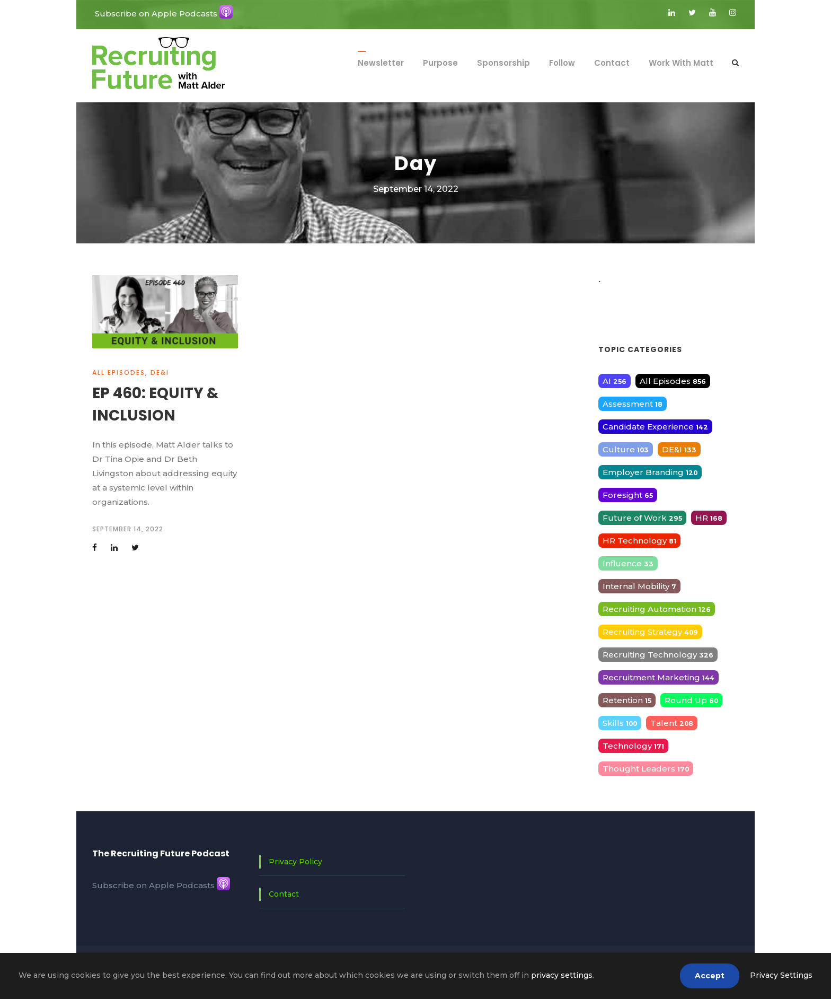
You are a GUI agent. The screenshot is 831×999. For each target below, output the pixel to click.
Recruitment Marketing (658, 677)
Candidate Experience (655, 427)
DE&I (160, 372)
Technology (633, 746)
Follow (562, 62)
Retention (627, 700)
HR (708, 518)
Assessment (632, 404)
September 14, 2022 (127, 528)
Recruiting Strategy (650, 632)
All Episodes (118, 372)
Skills (620, 723)
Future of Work (642, 518)
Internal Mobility (639, 586)
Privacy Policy (295, 861)
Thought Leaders (646, 769)
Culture (626, 449)
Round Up (691, 700)
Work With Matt (681, 62)
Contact (612, 62)
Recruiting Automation (657, 609)
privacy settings (562, 975)
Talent (671, 723)
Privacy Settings (781, 975)
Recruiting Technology (658, 655)
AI (614, 381)
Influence (628, 563)
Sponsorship (503, 62)
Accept (709, 975)
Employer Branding (650, 472)
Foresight (628, 495)
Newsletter (381, 62)
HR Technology (639, 541)
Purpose (440, 62)
